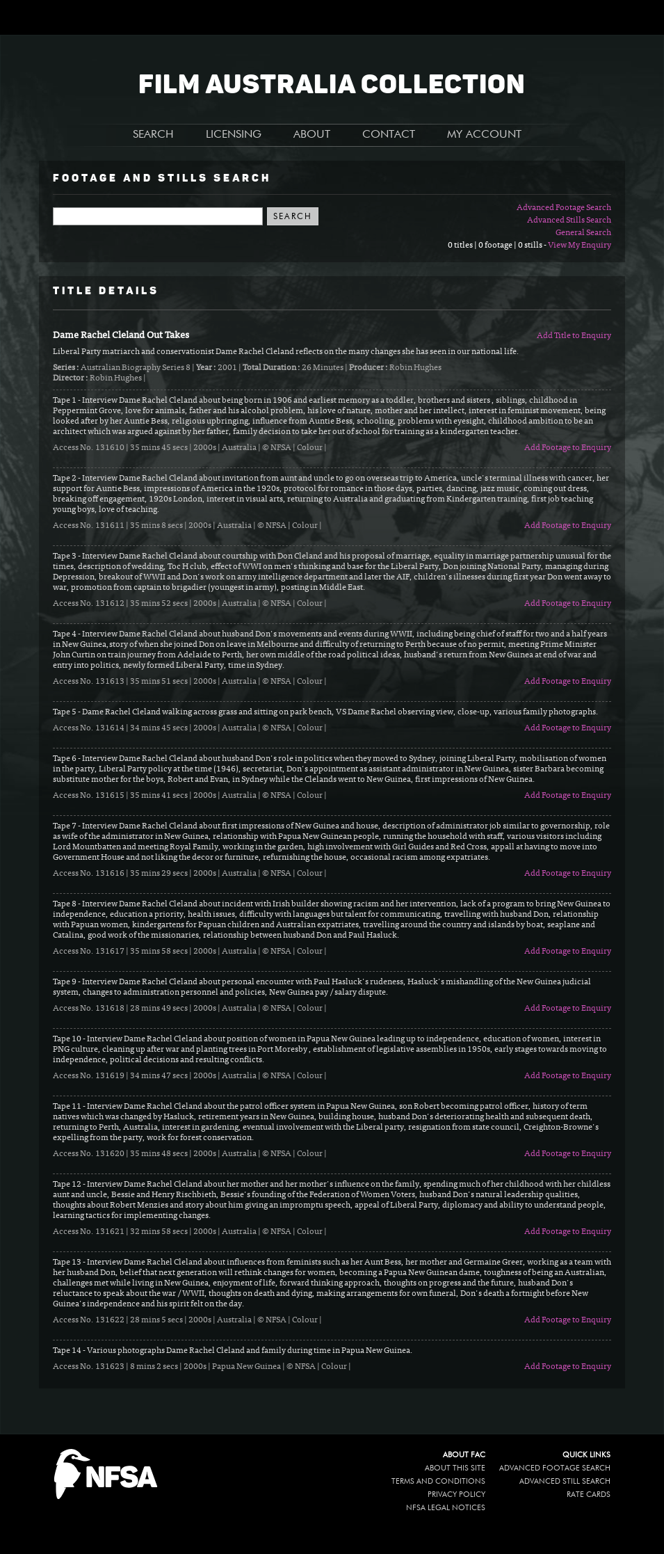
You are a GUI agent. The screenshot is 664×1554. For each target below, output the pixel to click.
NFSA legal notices (445, 1508)
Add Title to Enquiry (574, 336)
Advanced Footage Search (564, 208)
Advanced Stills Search (569, 220)
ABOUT (311, 135)
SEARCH (153, 135)
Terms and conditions (438, 1481)
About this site (455, 1468)
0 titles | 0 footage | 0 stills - (498, 245)
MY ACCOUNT (484, 135)
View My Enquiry (579, 245)
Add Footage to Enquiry (567, 448)
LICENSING (233, 135)
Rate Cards (588, 1494)
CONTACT (388, 135)
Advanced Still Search (564, 1481)
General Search (583, 233)
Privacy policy (456, 1494)
